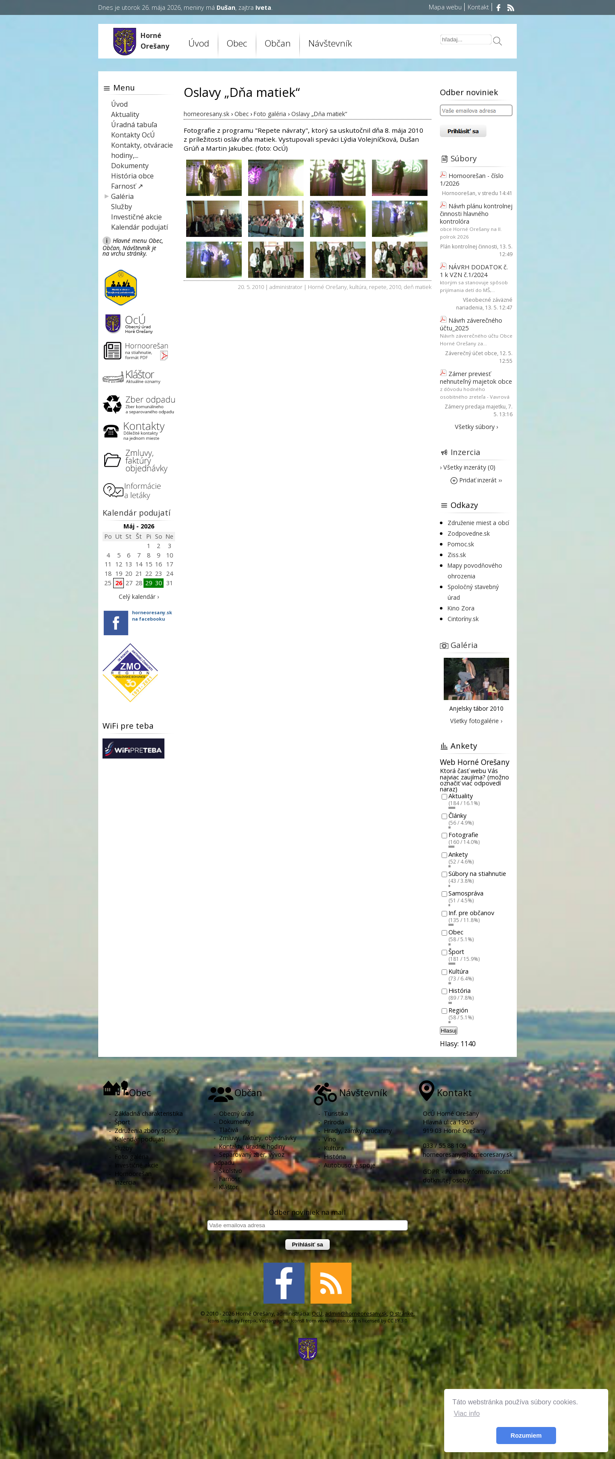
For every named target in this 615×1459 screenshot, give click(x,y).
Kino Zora (461, 608)
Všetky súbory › (476, 427)
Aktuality (125, 114)
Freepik (249, 1321)
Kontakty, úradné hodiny (252, 1146)
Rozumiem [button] (526, 1435)
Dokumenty (130, 165)
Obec (237, 43)
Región (458, 1010)
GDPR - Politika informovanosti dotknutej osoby (466, 1175)
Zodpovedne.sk (469, 533)
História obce (132, 176)
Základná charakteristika (148, 1113)
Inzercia (465, 451)
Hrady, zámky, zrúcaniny (358, 1130)
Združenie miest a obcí (478, 523)
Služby (121, 206)
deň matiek (417, 287)
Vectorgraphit (273, 1321)
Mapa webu (445, 7)
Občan (278, 43)
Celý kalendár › (139, 596)
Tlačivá (228, 1130)
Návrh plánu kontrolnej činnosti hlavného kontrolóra (476, 213)
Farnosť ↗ (127, 186)
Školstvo (230, 1171)
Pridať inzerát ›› (476, 480)
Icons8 (298, 1321)
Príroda (334, 1122)
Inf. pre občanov (471, 913)
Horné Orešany (327, 287)
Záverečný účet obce (471, 353)
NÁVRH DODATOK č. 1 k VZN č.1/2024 (474, 271)
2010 (395, 287)
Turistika (336, 1113)
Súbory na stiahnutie (477, 874)
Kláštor (228, 1187)
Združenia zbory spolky (146, 1130)
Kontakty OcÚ (133, 135)
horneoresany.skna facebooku (152, 615)
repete (378, 287)
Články (457, 815)
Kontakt (478, 7)
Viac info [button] (467, 1413)
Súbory (464, 158)
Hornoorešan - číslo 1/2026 (472, 179)
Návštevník (330, 43)
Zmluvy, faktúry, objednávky (257, 1138)
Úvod (198, 43)
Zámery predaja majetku (475, 406)
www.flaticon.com (337, 1321)
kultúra (357, 287)
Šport (456, 952)
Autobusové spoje (349, 1165)
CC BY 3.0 (397, 1321)
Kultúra (458, 971)
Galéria (122, 196)
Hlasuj (449, 1030)
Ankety (458, 854)
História (459, 991)
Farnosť (229, 1179)
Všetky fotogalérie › (476, 721)
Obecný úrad (236, 1113)
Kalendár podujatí (139, 227)
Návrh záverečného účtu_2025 (471, 324)
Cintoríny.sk (463, 619)
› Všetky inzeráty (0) (467, 467)
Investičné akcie (136, 217)
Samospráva (465, 893)
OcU (317, 1313)
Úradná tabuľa (134, 124)
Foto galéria (131, 1157)
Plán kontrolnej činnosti (468, 246)
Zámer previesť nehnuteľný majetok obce (476, 377)
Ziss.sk (457, 555)
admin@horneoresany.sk (356, 1313)
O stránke (401, 1313)
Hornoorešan (458, 193)
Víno (330, 1139)
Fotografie (463, 835)
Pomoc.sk (461, 544)
